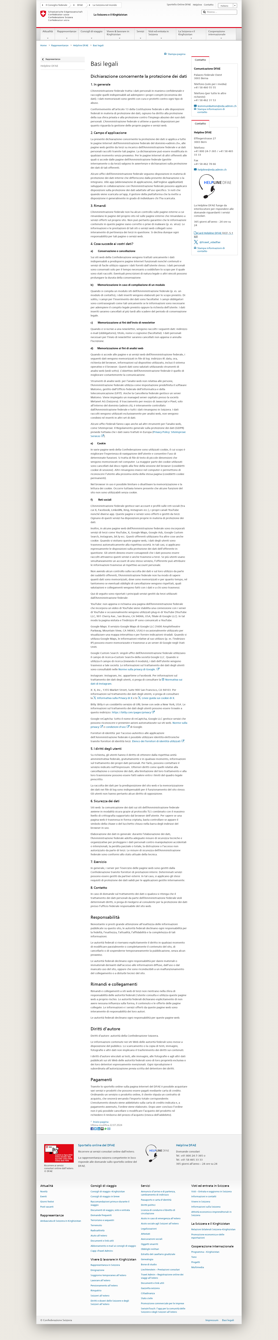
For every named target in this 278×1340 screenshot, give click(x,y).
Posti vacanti (47, 1206)
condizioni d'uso (117, 727)
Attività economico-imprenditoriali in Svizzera (211, 1214)
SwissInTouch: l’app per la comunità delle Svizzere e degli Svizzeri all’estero (163, 1310)
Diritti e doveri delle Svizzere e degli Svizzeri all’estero (110, 1302)
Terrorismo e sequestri (102, 1220)
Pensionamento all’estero (104, 1285)
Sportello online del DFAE (96, 1145)
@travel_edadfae (209, 242)
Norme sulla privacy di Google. (138, 669)
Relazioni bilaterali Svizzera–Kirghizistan (213, 1229)
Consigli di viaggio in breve (105, 1196)
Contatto (198, 59)
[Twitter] (95, 1128)
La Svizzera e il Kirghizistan (191, 34)
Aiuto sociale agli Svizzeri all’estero (160, 1223)
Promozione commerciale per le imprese (162, 1303)
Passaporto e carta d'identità (156, 1200)
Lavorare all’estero (100, 1280)
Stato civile (147, 1298)
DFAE (80, 5)
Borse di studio (149, 1264)
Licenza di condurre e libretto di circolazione (158, 1212)
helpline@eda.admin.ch (212, 169)
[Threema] (102, 1128)
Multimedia (197, 1267)
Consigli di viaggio (91, 34)
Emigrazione (97, 1270)
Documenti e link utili (102, 1240)
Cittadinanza (148, 1293)
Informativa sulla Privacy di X (114, 698)
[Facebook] (92, 1128)
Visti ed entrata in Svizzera (161, 34)
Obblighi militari (150, 1249)
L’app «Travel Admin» (102, 1251)
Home (43, 45)
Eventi (43, 1196)
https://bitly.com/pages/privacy (133, 712)
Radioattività (97, 1230)
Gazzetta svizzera (150, 1288)
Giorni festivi (47, 1201)
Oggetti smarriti (149, 1244)
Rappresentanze (66, 34)
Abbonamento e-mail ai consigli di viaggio (113, 1246)
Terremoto (96, 1225)
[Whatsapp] (105, 1128)
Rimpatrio (96, 1290)
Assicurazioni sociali (151, 1239)
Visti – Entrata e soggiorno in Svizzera (211, 1191)
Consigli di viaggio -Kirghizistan (108, 1191)
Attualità (48, 34)
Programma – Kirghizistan (205, 1252)
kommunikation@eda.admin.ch (217, 106)
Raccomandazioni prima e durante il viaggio (110, 1203)
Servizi (140, 34)
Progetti (195, 1262)
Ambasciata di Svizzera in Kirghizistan (60, 1221)
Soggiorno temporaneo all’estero (108, 1275)
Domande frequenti (101, 1215)
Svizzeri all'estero (100, 1295)
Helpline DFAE (80, 45)
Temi (194, 1257)
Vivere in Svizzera (200, 1201)
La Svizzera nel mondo (105, 5)
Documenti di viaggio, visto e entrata (110, 1210)
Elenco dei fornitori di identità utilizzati (158, 741)
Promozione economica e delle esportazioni (207, 1236)
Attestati (145, 1234)
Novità (43, 1191)
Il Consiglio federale (56, 5)
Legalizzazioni (149, 1228)
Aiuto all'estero (99, 1235)
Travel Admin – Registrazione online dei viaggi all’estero (162, 1276)
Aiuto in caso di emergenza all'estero (160, 1218)
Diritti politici (148, 1205)
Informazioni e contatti (203, 1196)
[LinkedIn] (99, 1128)
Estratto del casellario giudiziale (158, 1254)
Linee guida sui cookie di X (158, 698)
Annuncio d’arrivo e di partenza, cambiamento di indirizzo (158, 1193)
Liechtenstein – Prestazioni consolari (160, 1269)
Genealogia (147, 1259)
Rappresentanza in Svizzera (105, 1265)
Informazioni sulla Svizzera (205, 1206)
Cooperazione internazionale (221, 34)
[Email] (108, 1128)
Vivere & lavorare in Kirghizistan (119, 34)
